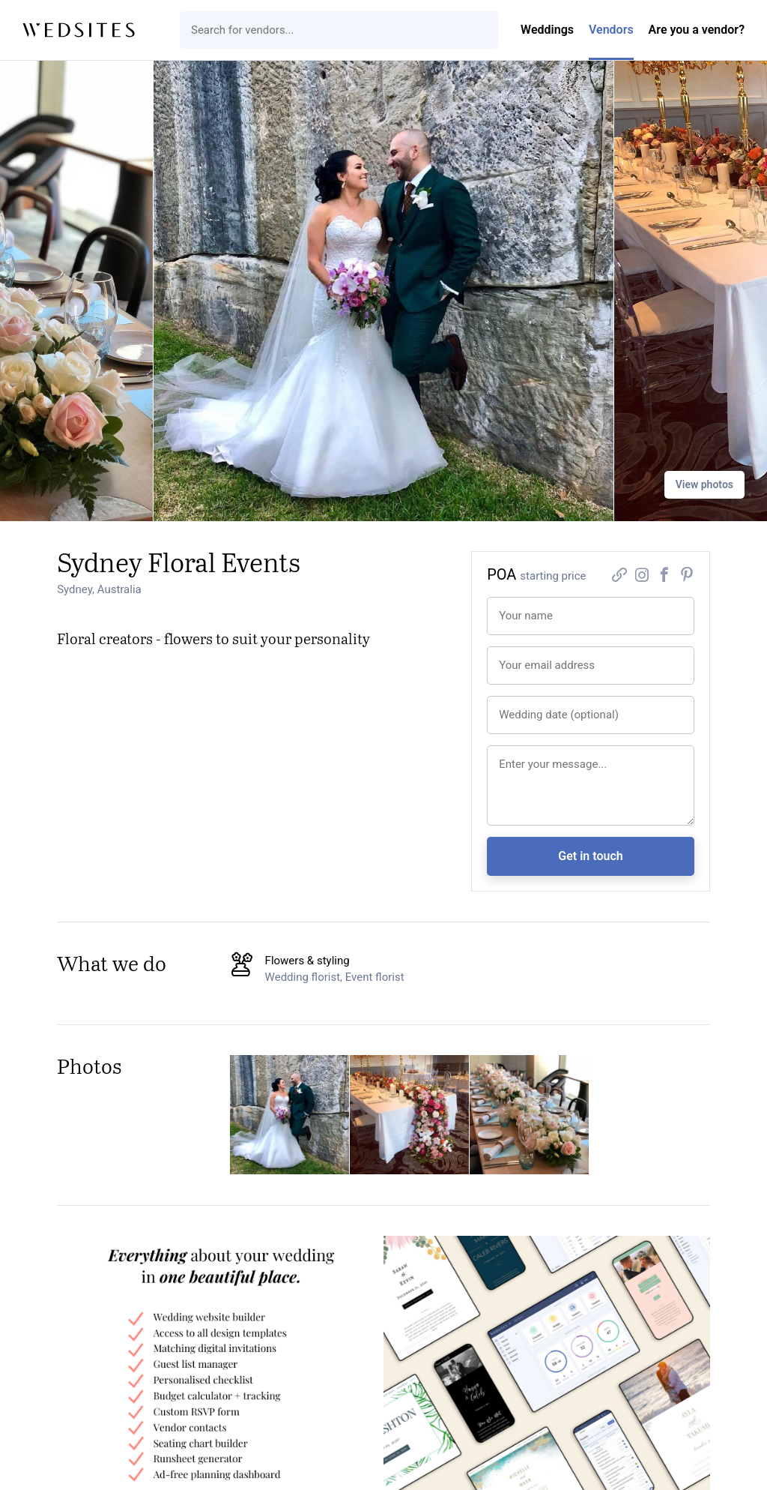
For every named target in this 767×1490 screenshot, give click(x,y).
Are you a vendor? (697, 29)
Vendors (611, 29)
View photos (704, 484)
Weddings (547, 29)
